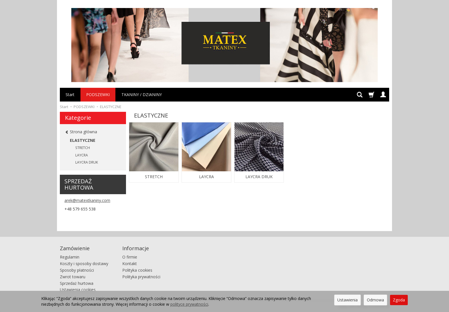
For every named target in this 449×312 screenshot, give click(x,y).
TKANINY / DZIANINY (141, 94)
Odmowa (375, 300)
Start (70, 94)
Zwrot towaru (72, 276)
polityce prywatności (189, 304)
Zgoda (399, 300)
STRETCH (154, 176)
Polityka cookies (137, 270)
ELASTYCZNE (82, 140)
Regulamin (69, 257)
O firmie (129, 257)
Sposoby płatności (77, 270)
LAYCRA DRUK (259, 176)
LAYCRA (206, 176)
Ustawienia (347, 300)
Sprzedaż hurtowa (76, 283)
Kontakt (129, 263)
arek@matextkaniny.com (87, 200)
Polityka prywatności (141, 276)
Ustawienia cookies (78, 289)
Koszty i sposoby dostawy (84, 263)
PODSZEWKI (98, 94)
